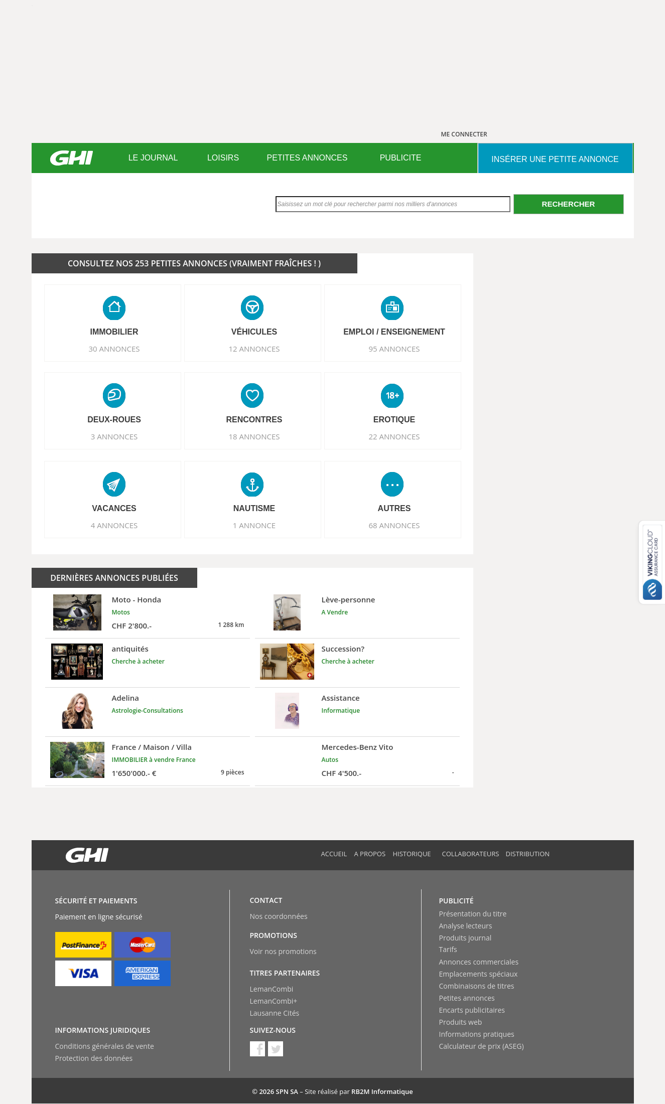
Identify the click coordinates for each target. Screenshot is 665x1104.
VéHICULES (254, 332)
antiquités (130, 649)
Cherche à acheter (138, 661)
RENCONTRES (254, 419)
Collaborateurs (470, 853)
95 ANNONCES (394, 349)
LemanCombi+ (274, 1001)
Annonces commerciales (479, 962)
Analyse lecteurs (465, 925)
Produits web (460, 1022)
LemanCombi (272, 989)
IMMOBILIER (114, 332)
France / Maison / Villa (152, 747)
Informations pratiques (476, 1034)
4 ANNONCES (114, 525)
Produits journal (465, 937)
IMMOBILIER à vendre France (154, 759)
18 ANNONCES (254, 436)
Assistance (341, 698)
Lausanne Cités (275, 1013)
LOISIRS (223, 157)
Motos (121, 612)
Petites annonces (467, 998)
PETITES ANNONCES (307, 157)
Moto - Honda (137, 599)
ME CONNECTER (464, 134)
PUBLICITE (401, 157)
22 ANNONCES (394, 436)
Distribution (528, 853)
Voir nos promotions (283, 951)
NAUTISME (254, 508)
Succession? (343, 649)
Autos (330, 759)
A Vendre (335, 612)
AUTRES (394, 508)
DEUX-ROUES (114, 419)
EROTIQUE (394, 419)
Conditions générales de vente (104, 1046)
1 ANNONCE (254, 525)
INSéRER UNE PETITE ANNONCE (554, 159)
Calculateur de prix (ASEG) (481, 1046)
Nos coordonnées (279, 916)
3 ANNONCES (114, 436)
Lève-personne (348, 599)
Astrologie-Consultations (147, 710)
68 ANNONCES (394, 525)
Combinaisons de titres (476, 986)
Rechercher (568, 204)
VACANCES (114, 508)
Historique (412, 853)
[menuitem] (153, 158)
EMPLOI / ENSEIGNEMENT (394, 332)
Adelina (126, 698)
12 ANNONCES (254, 349)
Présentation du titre (473, 913)
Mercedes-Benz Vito (357, 747)
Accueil (334, 853)
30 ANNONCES (114, 349)
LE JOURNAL (153, 157)
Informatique (341, 710)
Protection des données (94, 1058)
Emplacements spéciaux (478, 974)
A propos (370, 853)
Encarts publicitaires (472, 1010)
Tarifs (448, 949)
